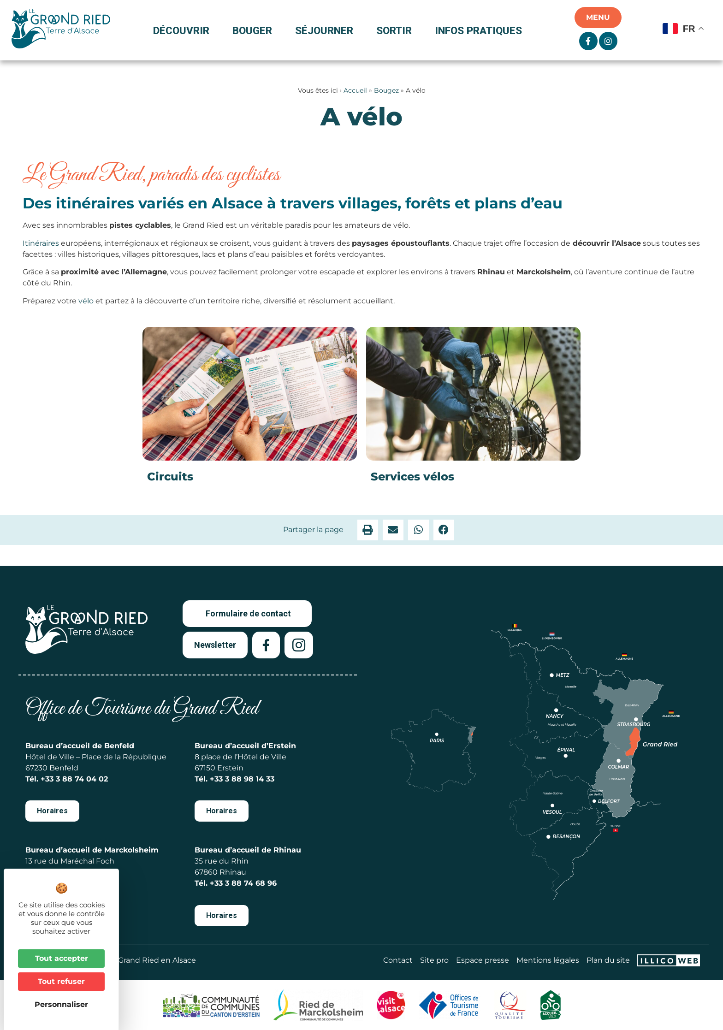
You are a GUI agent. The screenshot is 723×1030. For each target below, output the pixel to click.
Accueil (355, 90)
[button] (367, 530)
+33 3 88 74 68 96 (243, 883)
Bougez (386, 90)
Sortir (396, 30)
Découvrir (183, 30)
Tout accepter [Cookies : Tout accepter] (61, 958)
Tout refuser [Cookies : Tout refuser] (61, 981)
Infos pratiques (478, 30)
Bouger (254, 30)
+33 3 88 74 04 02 (74, 779)
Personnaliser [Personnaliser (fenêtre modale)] (61, 1004)
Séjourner (326, 30)
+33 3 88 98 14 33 (242, 779)
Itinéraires (41, 243)
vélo (86, 300)
